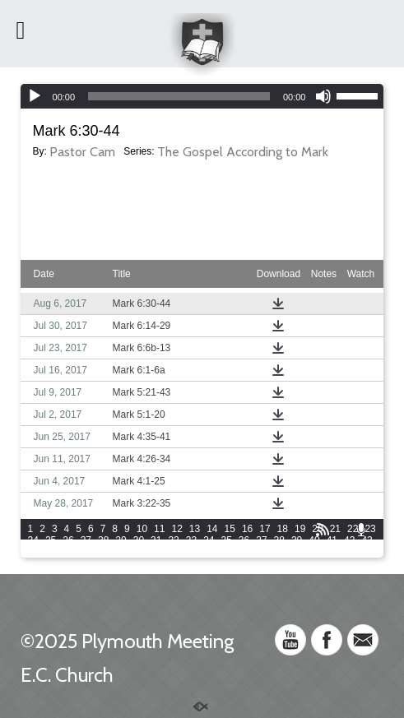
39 (296, 540)
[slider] (179, 96)
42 (349, 540)
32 (173, 540)
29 (120, 540)
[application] (202, 96)
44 (33, 552)
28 (103, 540)
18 (282, 529)
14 (212, 529)
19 (300, 529)
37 (261, 540)
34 (208, 540)
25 (50, 540)
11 (159, 529)
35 (226, 540)
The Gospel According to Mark (242, 152)
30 (138, 540)
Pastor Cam (82, 152)
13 (194, 529)
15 (230, 529)
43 (366, 540)
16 (247, 529)
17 (264, 529)
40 (314, 540)
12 (176, 529)
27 (86, 540)
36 (244, 540)
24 (33, 540)
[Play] (34, 96)
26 (68, 540)
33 (191, 540)
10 (142, 529)
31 (156, 540)
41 (332, 540)
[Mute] (323, 96)
